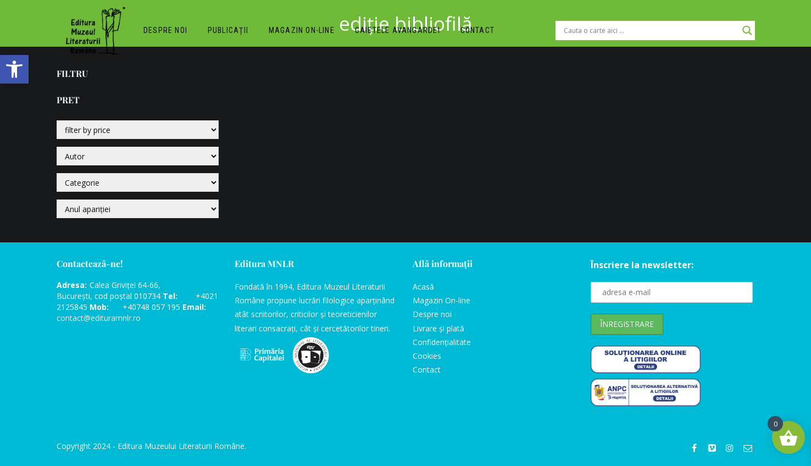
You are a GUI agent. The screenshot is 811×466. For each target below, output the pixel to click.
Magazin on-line (303, 30)
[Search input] (650, 30)
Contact (479, 30)
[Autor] (138, 156)
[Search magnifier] (747, 30)
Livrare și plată (438, 328)
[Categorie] (138, 182)
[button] (14, 69)
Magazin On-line (441, 300)
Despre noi (166, 30)
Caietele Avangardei (398, 30)
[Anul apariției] (138, 208)
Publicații (229, 30)
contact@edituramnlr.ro (99, 318)
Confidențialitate (442, 342)
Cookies (427, 356)
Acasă (423, 286)
